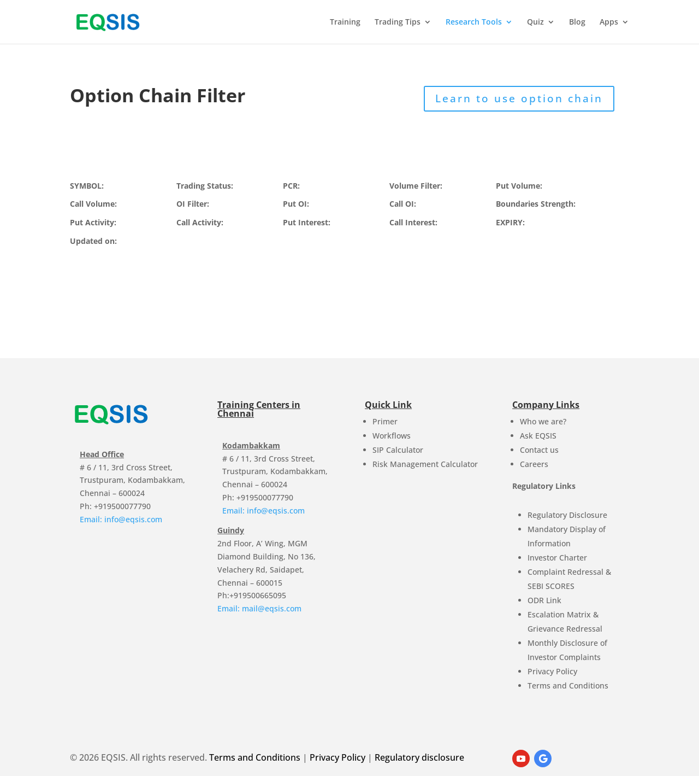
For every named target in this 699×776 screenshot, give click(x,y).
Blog (577, 22)
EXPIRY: (510, 222)
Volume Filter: (415, 185)
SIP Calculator (397, 450)
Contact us (539, 450)
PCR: (291, 185)
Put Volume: (519, 185)
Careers (534, 464)
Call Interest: (413, 222)
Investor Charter (557, 557)
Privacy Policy (552, 671)
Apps (609, 22)
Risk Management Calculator (425, 464)
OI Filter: (192, 204)
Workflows (391, 435)
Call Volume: (93, 204)
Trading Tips (397, 22)
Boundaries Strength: (536, 204)
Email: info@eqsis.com (121, 519)
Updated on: (93, 241)
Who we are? (543, 421)
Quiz (535, 22)
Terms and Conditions (568, 685)
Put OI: (296, 204)
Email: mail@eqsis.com (259, 608)
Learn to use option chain (519, 98)
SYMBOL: (87, 185)
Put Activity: (93, 222)
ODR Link (544, 600)
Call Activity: (199, 222)
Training (345, 22)
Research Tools (474, 22)
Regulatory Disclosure (567, 515)
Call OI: (402, 204)
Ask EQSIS (538, 435)
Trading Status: (204, 185)
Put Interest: (306, 222)
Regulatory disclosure (419, 757)
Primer (385, 421)
